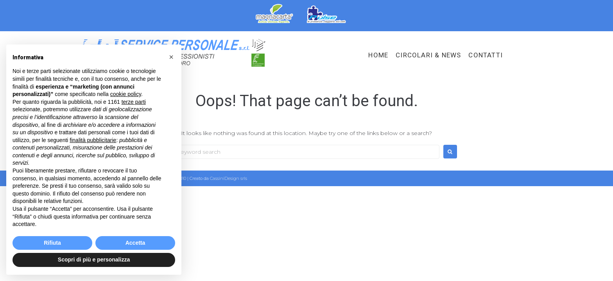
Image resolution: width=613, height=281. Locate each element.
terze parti (134, 102)
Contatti (485, 55)
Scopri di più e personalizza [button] (94, 259)
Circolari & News (428, 55)
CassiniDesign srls (228, 178)
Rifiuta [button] (52, 243)
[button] (171, 57)
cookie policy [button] (125, 94)
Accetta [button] (135, 243)
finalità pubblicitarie (93, 140)
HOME (378, 55)
